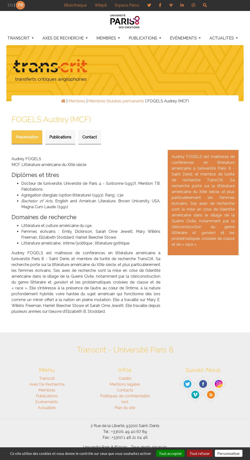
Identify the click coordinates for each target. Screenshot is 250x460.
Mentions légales (125, 384)
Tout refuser (199, 453)
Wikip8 (100, 5)
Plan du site (125, 407)
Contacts (125, 390)
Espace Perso (127, 5)
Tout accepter (170, 453)
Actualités (222, 38)
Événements (184, 38)
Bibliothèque (75, 5)
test (124, 402)
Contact (89, 137)
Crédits (125, 378)
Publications (143, 38)
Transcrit (19, 38)
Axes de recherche (63, 38)
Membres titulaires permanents (116, 101)
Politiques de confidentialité (125, 396)
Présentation (27, 137)
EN (10, 5)
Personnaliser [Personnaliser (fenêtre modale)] (228, 453)
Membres (106, 38)
